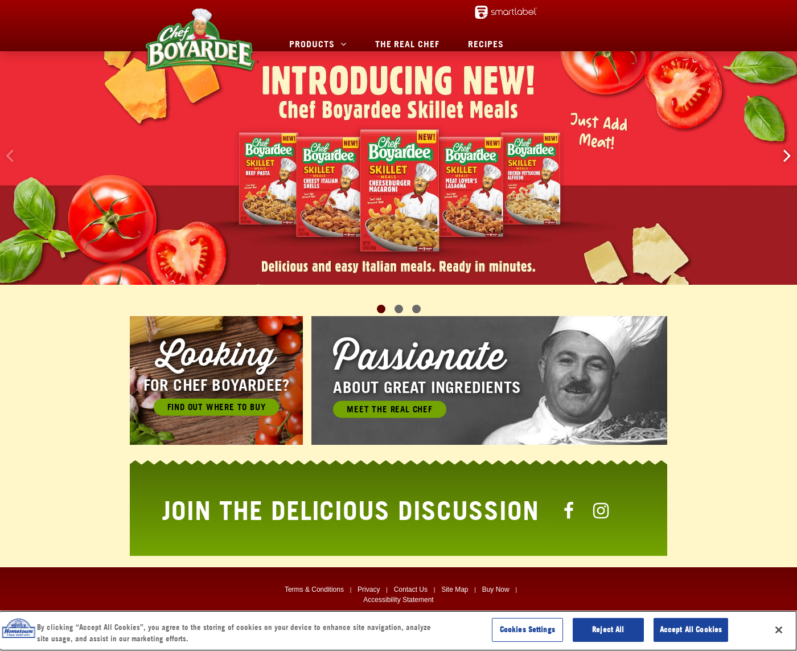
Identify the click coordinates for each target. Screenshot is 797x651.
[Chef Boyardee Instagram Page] (601, 510)
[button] (787, 155)
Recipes (486, 44)
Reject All (608, 629)
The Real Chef (407, 44)
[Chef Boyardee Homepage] (201, 40)
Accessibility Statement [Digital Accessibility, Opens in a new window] (398, 600)
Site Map (454, 589)
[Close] (778, 629)
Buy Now (496, 589)
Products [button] (312, 44)
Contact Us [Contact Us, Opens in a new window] (411, 589)
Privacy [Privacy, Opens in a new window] (369, 589)
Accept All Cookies (691, 629)
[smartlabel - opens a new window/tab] (506, 12)
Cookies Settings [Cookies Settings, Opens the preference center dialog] (527, 629)
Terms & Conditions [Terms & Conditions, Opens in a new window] (314, 589)
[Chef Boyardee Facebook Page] (569, 510)
